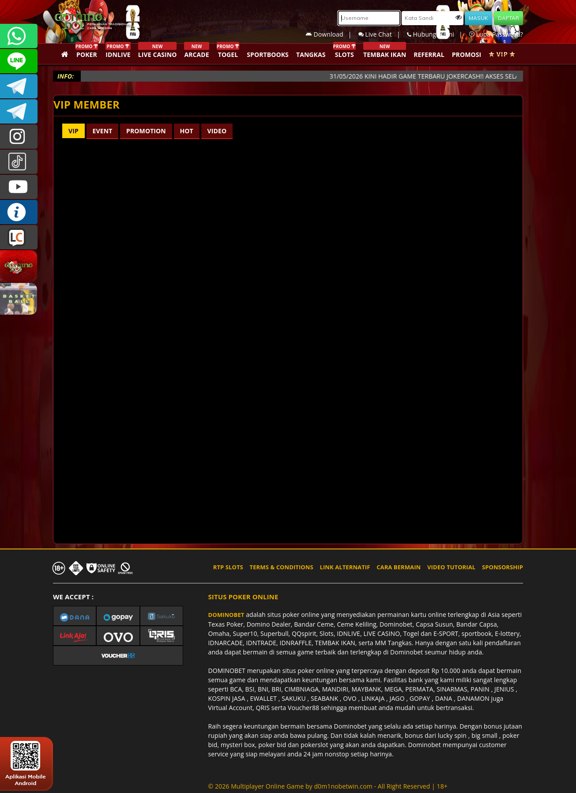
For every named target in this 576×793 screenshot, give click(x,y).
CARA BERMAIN (398, 567)
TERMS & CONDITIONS (281, 567)
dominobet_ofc (19, 136)
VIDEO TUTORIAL (451, 567)
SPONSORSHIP (502, 567)
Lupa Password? (496, 34)
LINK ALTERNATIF (345, 567)
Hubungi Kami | (438, 34)
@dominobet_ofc (19, 162)
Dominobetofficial (19, 86)
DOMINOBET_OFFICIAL (19, 111)
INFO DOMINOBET (19, 212)
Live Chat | (382, 34)
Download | (331, 34)
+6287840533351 (19, 36)
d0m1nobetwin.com (343, 786)
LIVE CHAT (19, 237)
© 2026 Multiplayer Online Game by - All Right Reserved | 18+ (328, 786)
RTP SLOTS (228, 567)
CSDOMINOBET (19, 61)
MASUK (478, 18)
